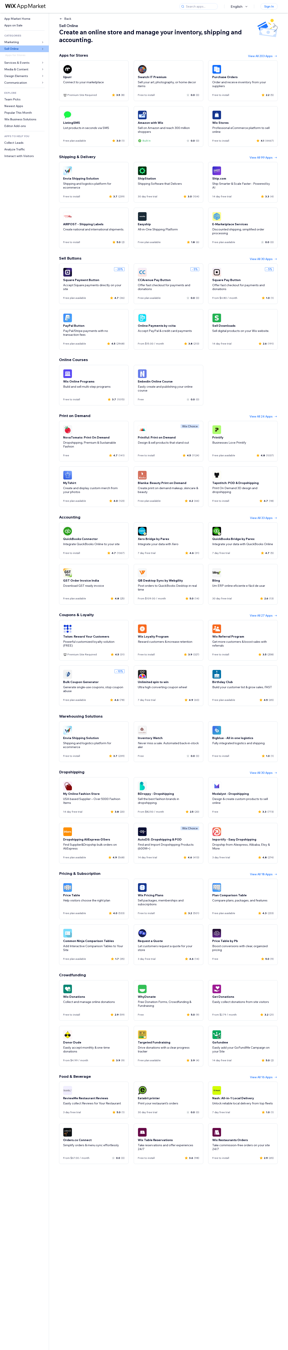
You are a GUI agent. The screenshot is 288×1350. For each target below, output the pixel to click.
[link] (24, 18)
